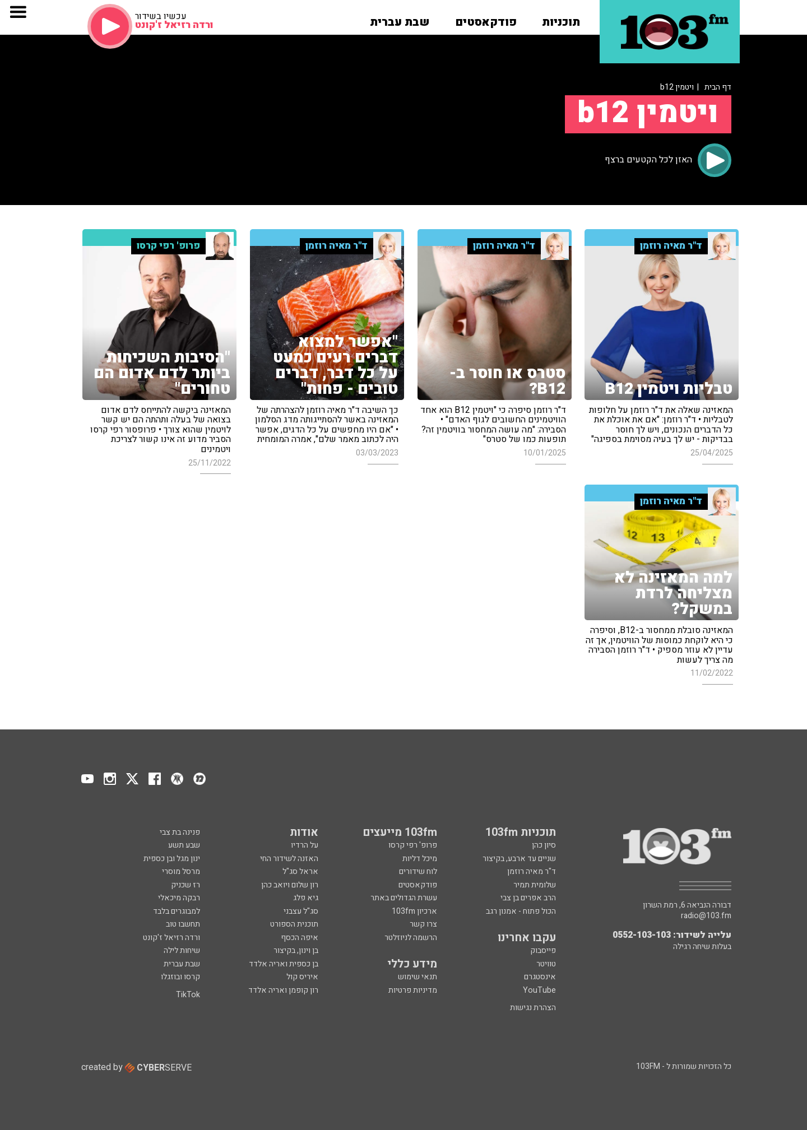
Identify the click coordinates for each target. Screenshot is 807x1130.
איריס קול (302, 977)
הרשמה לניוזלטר (410, 937)
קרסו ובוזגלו (180, 977)
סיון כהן (544, 845)
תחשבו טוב (183, 924)
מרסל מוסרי (181, 871)
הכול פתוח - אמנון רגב (521, 911)
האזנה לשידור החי (289, 858)
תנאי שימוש (417, 977)
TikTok (188, 995)
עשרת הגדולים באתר (403, 898)
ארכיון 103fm (414, 911)
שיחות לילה (182, 950)
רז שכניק (185, 885)
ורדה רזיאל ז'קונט (171, 937)
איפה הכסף (299, 937)
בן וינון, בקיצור (295, 950)
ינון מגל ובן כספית (171, 858)
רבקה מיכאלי (179, 898)
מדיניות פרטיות (412, 990)
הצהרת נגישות (533, 1007)
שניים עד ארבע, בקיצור (519, 858)
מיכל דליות (419, 858)
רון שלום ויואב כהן (289, 885)
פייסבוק (543, 950)
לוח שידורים (418, 871)
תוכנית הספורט (294, 924)
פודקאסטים (417, 885)
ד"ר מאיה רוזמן (531, 871)
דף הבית (717, 87)
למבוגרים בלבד (176, 911)
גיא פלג (305, 898)
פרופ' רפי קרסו (412, 845)
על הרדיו (304, 845)
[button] (561, 18)
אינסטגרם (540, 977)
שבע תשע (184, 845)
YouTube (539, 990)
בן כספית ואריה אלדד (283, 964)
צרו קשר (423, 924)
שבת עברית (182, 964)
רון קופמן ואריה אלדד (283, 990)
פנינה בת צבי (180, 832)
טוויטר (546, 964)
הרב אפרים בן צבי (528, 898)
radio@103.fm (706, 916)
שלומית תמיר (534, 885)
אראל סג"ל (300, 871)
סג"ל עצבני (301, 911)
